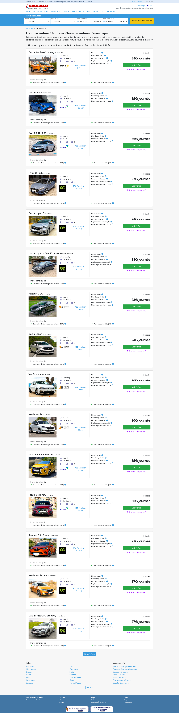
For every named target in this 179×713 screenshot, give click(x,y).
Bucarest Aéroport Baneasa (125, 669)
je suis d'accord (137, 2)
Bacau (28, 674)
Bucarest (30, 666)
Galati (72, 680)
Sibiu (72, 672)
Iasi (71, 666)
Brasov (29, 672)
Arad (28, 677)
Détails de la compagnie (99, 702)
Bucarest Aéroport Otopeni (124, 666)
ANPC (93, 704)
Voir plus (89, 687)
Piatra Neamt (75, 677)
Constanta (30, 680)
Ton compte (140, 6)
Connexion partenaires (34, 700)
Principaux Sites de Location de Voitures (43, 11)
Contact (61, 702)
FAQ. (60, 700)
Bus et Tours (92, 11)
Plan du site (128, 702)
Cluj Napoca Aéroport (122, 680)
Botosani (30, 28)
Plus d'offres (89, 654)
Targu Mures (75, 683)
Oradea (73, 674)
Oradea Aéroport (120, 672)
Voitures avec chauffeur (74, 11)
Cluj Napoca (31, 669)
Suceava (29, 683)
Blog (125, 700)
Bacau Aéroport (119, 677)
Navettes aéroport (109, 11)
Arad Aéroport (119, 674)
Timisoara (74, 669)
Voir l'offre (136, 65)
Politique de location (98, 700)
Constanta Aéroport (121, 683)
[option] (30, 21)
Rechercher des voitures (142, 20)
